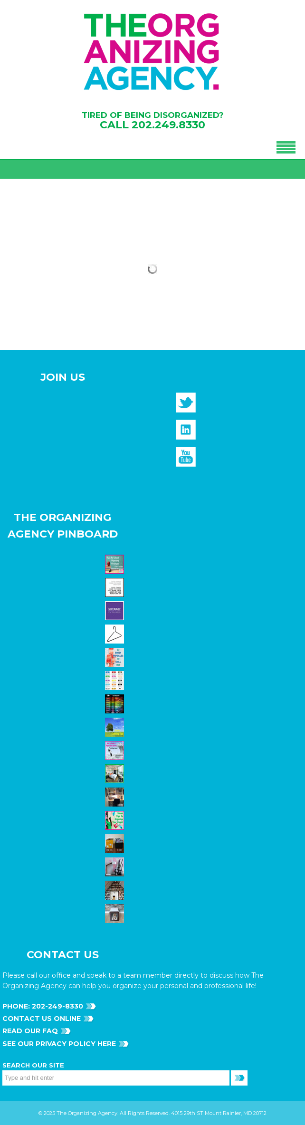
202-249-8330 (56, 1006)
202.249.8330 (168, 124)
